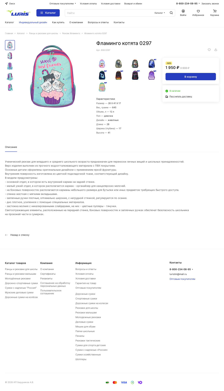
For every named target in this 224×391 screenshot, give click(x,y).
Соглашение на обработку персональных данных (55, 284)
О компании (47, 269)
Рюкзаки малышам (86, 312)
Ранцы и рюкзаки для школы (21, 269)
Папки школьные (85, 331)
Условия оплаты (84, 273)
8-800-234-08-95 (186, 3)
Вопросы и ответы (85, 269)
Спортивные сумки (86, 298)
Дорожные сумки (85, 293)
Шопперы (80, 359)
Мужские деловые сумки (19, 292)
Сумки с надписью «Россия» (91, 349)
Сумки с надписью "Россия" (21, 287)
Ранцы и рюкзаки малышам (20, 273)
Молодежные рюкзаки (88, 317)
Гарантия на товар (85, 283)
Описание (11, 147)
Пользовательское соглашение (50, 292)
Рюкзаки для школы (86, 307)
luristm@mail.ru (178, 274)
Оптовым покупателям (88, 287)
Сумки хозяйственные (88, 354)
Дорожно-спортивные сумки (21, 283)
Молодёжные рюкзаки (17, 278)
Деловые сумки (84, 321)
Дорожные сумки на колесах (91, 303)
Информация (83, 263)
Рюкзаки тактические (87, 340)
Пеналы (79, 335)
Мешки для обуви (85, 326)
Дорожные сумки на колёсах (21, 297)
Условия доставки (85, 278)
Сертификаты (48, 273)
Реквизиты (46, 278)
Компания (46, 263)
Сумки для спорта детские (90, 345)
